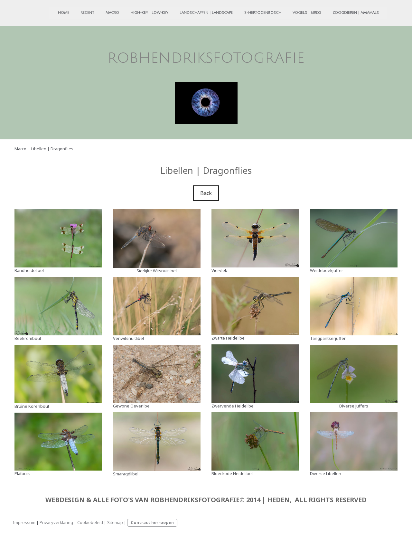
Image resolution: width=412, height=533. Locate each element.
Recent (75, 12)
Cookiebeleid (90, 522)
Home (51, 12)
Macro (100, 12)
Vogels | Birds (294, 12)
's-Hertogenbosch (250, 12)
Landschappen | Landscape (193, 12)
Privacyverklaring (56, 522)
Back (206, 193)
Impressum (24, 522)
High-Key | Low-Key (137, 12)
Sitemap (115, 522)
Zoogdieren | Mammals (343, 12)
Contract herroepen (152, 522)
